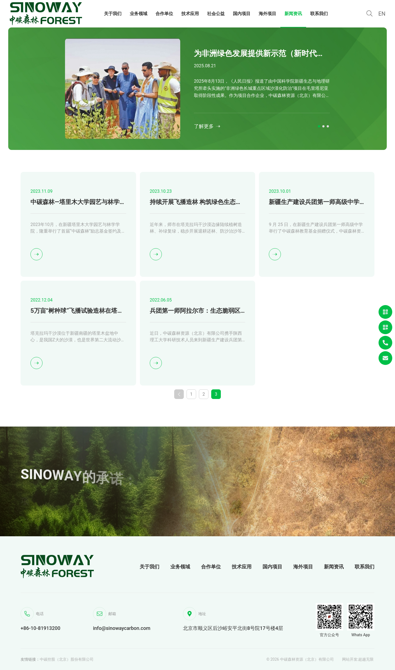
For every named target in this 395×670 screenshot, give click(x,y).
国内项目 (272, 567)
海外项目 (303, 567)
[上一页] (179, 394)
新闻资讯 (334, 567)
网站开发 (349, 659)
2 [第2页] (203, 394)
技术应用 (242, 567)
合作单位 (211, 567)
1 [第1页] (191, 394)
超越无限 (366, 659)
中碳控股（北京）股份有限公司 (67, 659)
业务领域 (180, 567)
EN (381, 13)
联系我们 (364, 567)
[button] (319, 126)
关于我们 (149, 567)
